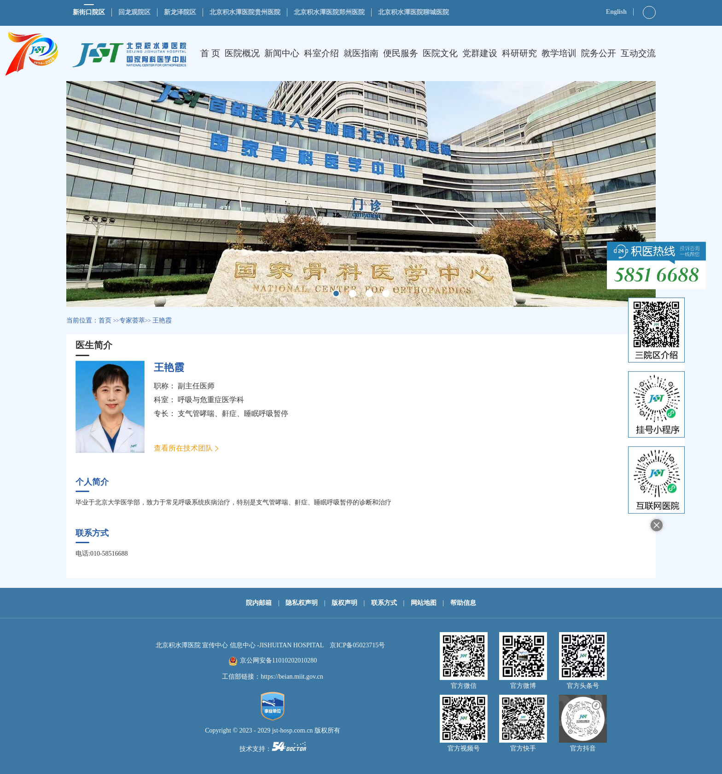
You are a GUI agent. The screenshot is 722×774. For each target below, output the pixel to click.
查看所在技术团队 (183, 448)
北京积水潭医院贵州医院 (245, 12)
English (616, 11)
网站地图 (424, 602)
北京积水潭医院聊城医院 (413, 12)
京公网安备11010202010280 (278, 660)
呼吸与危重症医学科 (211, 400)
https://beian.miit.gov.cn (292, 676)
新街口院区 (89, 12)
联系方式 (384, 602)
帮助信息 (463, 602)
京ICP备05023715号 (357, 645)
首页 (105, 320)
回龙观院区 (134, 12)
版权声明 (344, 602)
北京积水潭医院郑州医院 (329, 12)
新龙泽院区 (180, 12)
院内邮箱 (259, 602)
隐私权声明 (301, 602)
